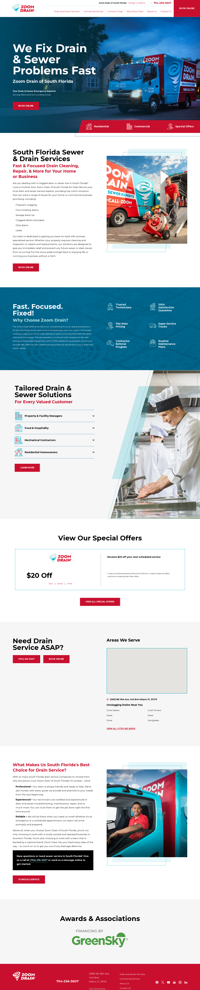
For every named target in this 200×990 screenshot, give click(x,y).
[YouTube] (168, 982)
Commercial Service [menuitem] (93, 11)
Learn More (27, 467)
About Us (124, 983)
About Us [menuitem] (152, 11)
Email (60, 583)
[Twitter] (162, 982)
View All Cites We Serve (121, 729)
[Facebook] (157, 982)
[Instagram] (180, 982)
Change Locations (136, 3)
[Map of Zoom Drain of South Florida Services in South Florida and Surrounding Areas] (147, 670)
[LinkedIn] (185, 982)
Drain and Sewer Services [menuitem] (66, 11)
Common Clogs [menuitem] (115, 11)
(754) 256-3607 (26, 659)
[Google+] (174, 982)
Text (51, 583)
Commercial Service (130, 979)
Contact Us (125, 988)
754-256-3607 (160, 3)
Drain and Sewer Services (132, 974)
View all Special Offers (100, 602)
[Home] (23, 8)
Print (69, 583)
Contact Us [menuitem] (165, 11)
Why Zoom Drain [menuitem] (135, 11)
